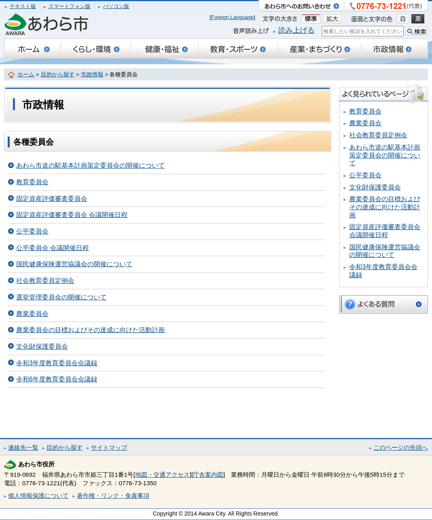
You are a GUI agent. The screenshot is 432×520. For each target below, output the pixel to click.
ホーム (25, 75)
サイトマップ (109, 447)
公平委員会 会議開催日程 (52, 247)
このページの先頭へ (400, 447)
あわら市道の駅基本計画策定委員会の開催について (90, 165)
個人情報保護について (38, 495)
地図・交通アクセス (162, 474)
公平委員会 (32, 231)
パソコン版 (116, 6)
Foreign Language (232, 17)
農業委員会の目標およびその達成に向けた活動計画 (90, 329)
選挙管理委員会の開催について (61, 297)
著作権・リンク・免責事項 (113, 495)
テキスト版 (23, 6)
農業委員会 (32, 313)
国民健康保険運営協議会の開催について (74, 264)
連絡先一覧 (23, 447)
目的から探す (58, 75)
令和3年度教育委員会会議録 (56, 363)
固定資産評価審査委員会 (51, 198)
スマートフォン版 (69, 6)
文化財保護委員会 (42, 346)
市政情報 (92, 75)
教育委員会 (32, 182)
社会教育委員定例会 (45, 280)
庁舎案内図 (208, 474)
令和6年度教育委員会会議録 (56, 379)
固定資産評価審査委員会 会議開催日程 (72, 214)
